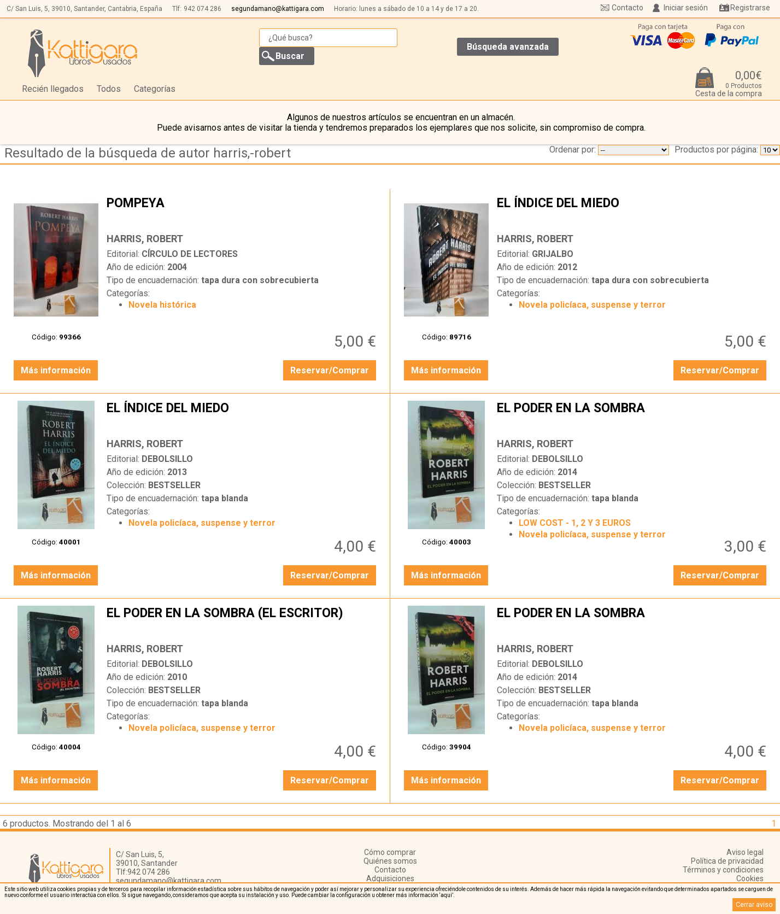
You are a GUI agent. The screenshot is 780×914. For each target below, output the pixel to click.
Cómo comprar (390, 852)
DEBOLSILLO (167, 459)
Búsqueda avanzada (508, 47)
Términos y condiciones (723, 869)
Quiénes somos (390, 861)
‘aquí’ (446, 895)
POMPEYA (242, 211)
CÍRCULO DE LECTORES (190, 254)
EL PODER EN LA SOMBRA (633, 416)
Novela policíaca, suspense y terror (592, 305)
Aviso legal (745, 852)
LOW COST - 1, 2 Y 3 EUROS (575, 523)
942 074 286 (202, 9)
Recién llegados (53, 89)
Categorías (154, 89)
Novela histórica (162, 305)
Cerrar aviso (754, 905)
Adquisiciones (390, 878)
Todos (109, 89)
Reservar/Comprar (329, 370)
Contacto (627, 7)
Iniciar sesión (686, 7)
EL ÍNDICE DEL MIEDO (633, 211)
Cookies (750, 878)
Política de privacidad (727, 861)
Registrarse (750, 7)
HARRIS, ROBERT (145, 238)
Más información (56, 370)
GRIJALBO (552, 254)
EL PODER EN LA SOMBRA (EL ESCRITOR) (242, 621)
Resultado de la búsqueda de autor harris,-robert (147, 153)
